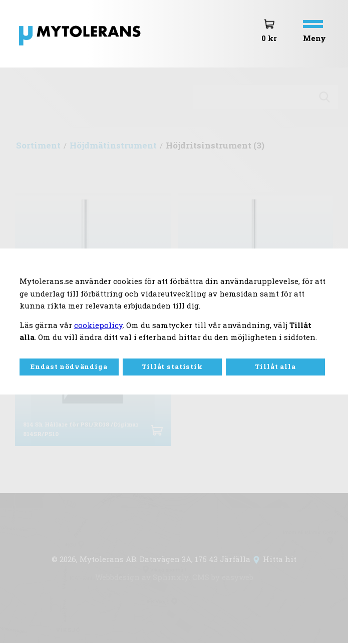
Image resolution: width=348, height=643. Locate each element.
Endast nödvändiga (69, 366)
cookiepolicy (98, 325)
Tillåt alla (275, 366)
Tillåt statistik (172, 366)
